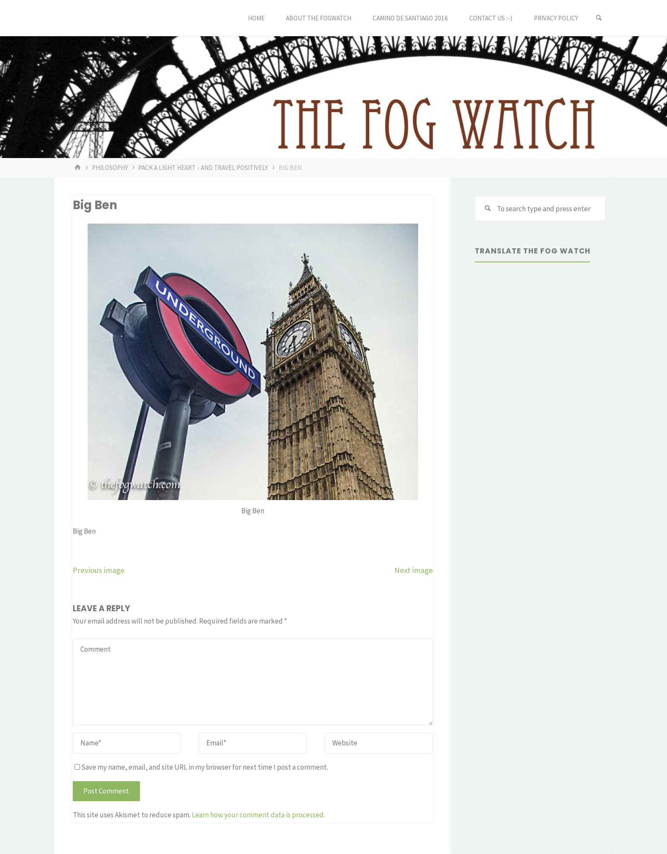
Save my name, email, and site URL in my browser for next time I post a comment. (201, 767)
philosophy (110, 168)
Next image (413, 570)
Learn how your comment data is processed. (258, 814)
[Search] (599, 18)
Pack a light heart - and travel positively (203, 168)
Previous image (99, 570)
